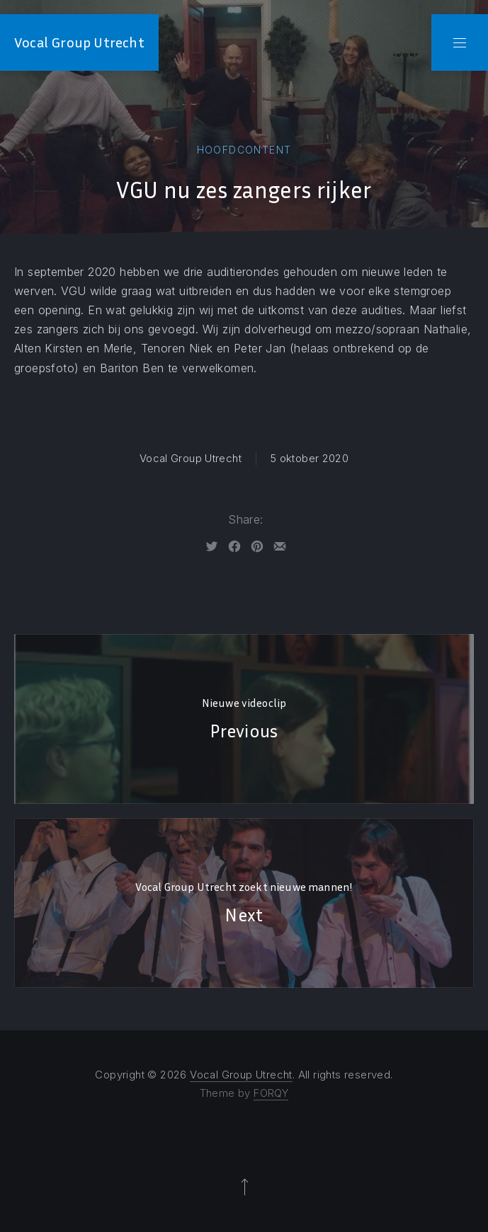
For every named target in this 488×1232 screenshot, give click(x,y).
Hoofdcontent (244, 150)
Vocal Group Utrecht (79, 42)
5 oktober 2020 (309, 458)
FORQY (271, 1093)
